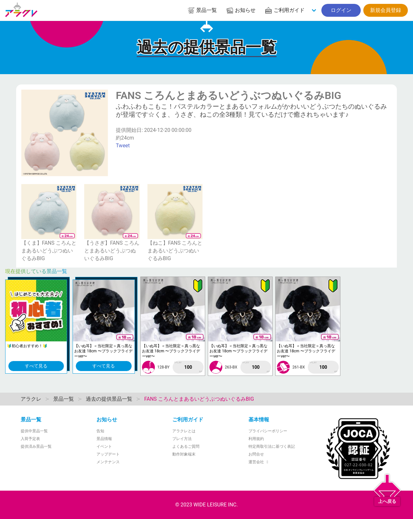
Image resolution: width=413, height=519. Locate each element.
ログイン (341, 10)
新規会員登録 (385, 10)
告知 (100, 431)
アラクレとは (184, 431)
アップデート (108, 454)
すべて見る (36, 365)
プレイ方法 (182, 438)
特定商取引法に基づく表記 (271, 446)
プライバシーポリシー (267, 431)
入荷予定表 (30, 438)
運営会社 (259, 462)
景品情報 (104, 438)
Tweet (123, 145)
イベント (104, 446)
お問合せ (256, 454)
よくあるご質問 (185, 446)
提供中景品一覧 (34, 431)
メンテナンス (108, 462)
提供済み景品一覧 (36, 446)
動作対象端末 (184, 454)
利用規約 (256, 438)
